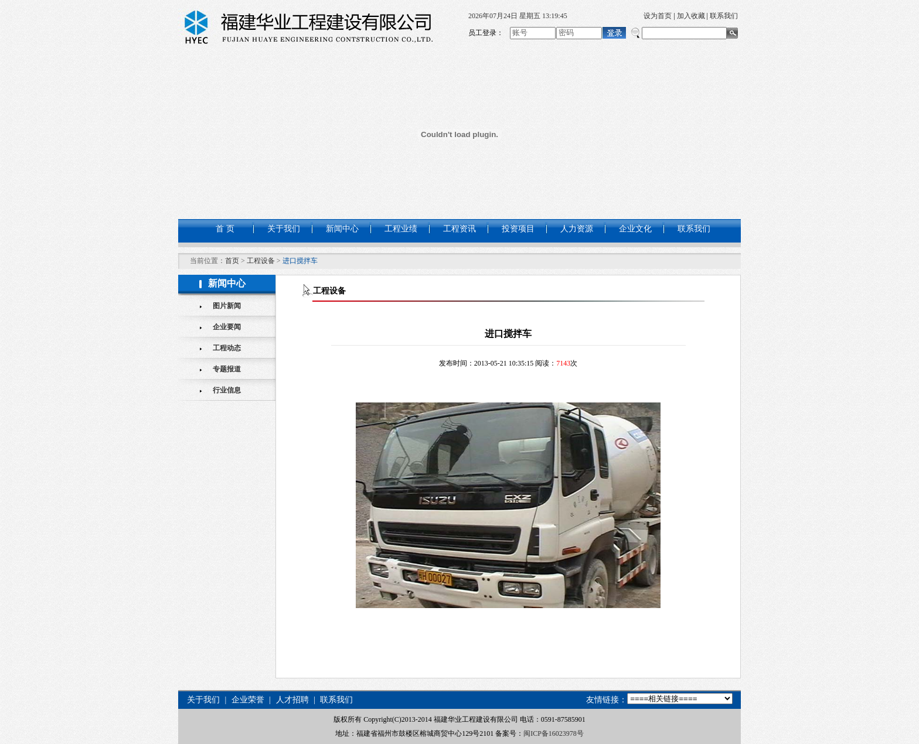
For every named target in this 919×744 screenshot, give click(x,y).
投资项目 (518, 228)
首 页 (225, 228)
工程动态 (227, 348)
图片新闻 (227, 306)
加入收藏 (691, 16)
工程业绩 (400, 228)
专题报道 (227, 369)
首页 (232, 261)
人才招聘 (292, 699)
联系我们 (724, 16)
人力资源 (576, 228)
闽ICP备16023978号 (553, 733)
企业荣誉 (247, 699)
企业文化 (635, 228)
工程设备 (261, 261)
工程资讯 (459, 228)
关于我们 (283, 228)
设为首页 (658, 16)
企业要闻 (227, 327)
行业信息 (227, 390)
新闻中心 (342, 228)
